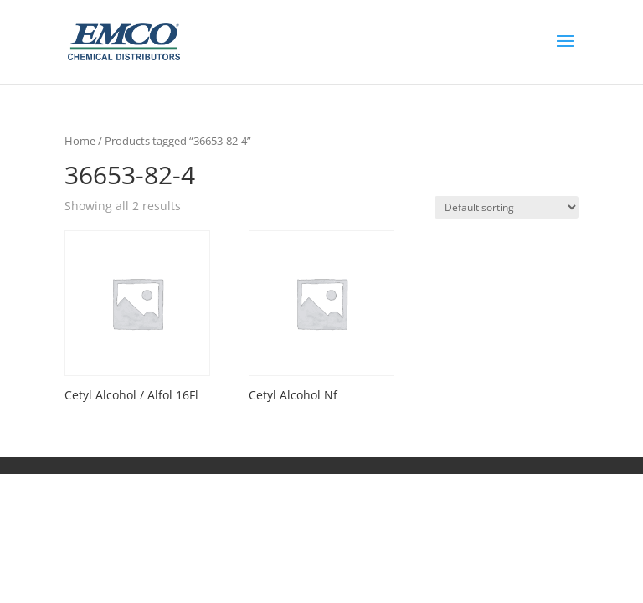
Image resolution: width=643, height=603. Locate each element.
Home (79, 140)
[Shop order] (507, 207)
